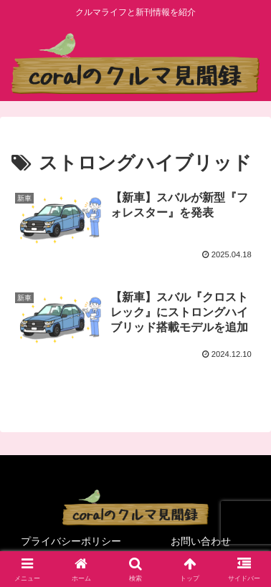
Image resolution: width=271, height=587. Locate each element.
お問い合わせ (201, 541)
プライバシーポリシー (71, 541)
